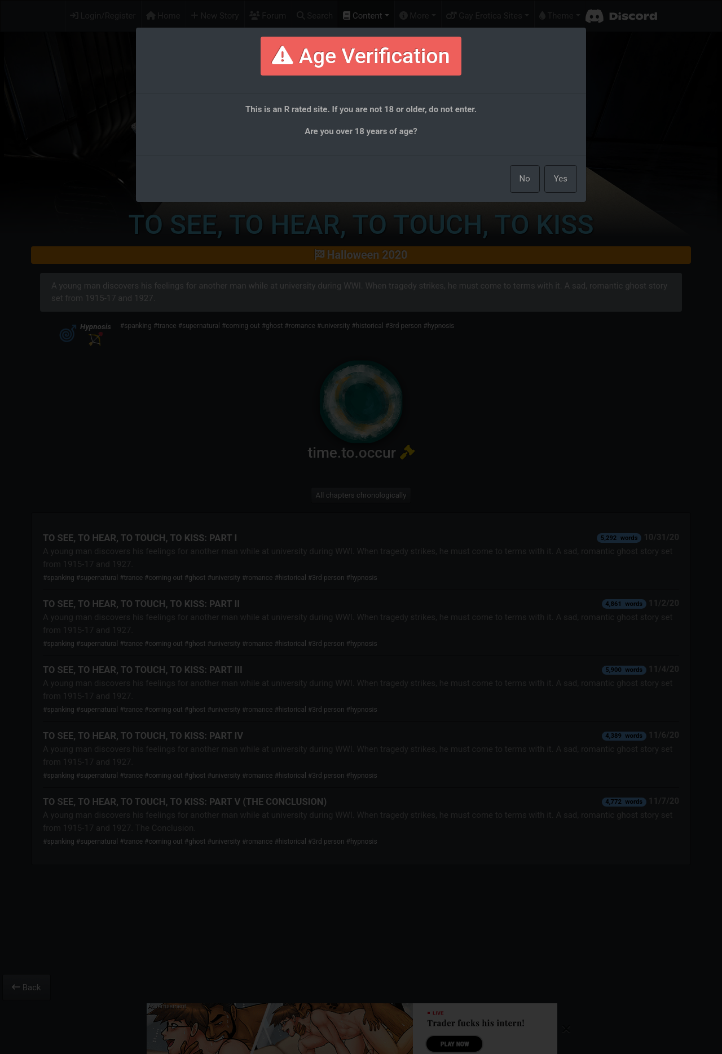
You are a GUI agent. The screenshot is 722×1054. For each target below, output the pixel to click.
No (525, 179)
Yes (560, 179)
